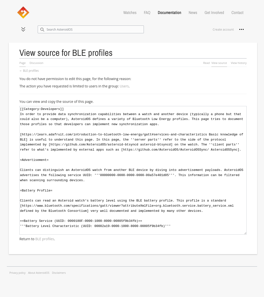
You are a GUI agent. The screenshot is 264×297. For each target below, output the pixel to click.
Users (124, 86)
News (193, 12)
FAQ (147, 12)
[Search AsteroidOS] (91, 29)
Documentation (169, 12)
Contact (237, 12)
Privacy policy (18, 272)
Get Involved (214, 12)
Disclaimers (59, 272)
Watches (130, 12)
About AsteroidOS (38, 272)
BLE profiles (31, 70)
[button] (23, 29)
